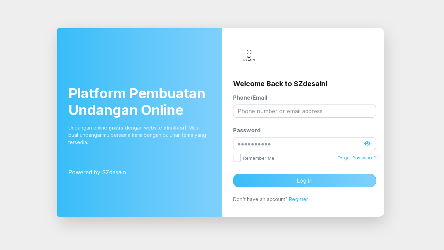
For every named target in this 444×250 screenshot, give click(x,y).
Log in (305, 180)
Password (247, 130)
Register (298, 199)
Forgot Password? (357, 157)
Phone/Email (250, 97)
